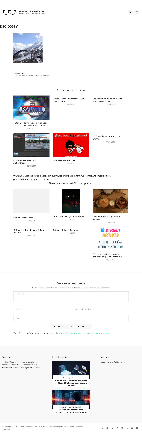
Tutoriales (75, 378)
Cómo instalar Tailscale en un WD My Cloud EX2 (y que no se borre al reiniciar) (71, 383)
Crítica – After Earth (23, 218)
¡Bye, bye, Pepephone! (64, 160)
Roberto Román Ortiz (33, 11)
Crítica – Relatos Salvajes (65, 230)
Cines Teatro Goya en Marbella (68, 216)
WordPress (6, 429)
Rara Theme (67, 427)
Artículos (63, 407)
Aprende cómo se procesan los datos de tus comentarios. (83, 333)
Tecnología (67, 378)
